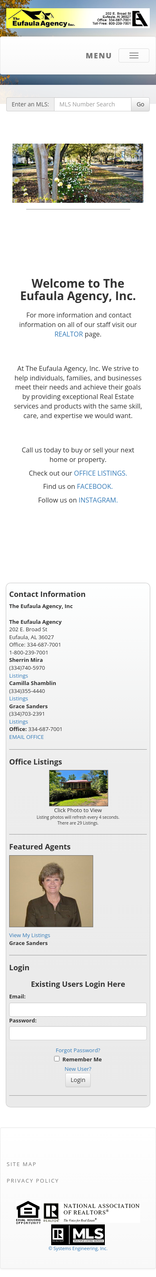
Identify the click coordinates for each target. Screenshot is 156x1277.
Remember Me (78, 1059)
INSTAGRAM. (98, 500)
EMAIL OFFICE (26, 737)
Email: (17, 996)
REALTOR (68, 334)
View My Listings (29, 935)
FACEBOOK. (95, 486)
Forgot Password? (78, 1050)
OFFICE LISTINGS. (100, 473)
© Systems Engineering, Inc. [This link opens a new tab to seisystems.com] (77, 1248)
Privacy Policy (33, 1180)
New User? (77, 1069)
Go (140, 104)
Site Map (22, 1164)
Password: (23, 1020)
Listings (18, 675)
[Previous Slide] (22, 173)
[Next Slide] (134, 173)
